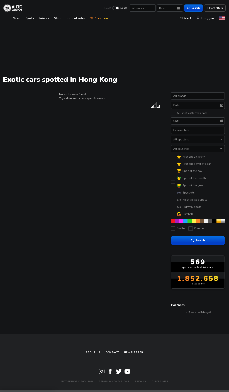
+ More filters (214, 8)
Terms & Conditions (114, 381)
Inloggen (205, 18)
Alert (186, 18)
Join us (44, 18)
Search (192, 8)
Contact (112, 352)
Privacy (141, 381)
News (107, 8)
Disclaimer (160, 381)
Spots (123, 8)
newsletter (133, 352)
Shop (58, 18)
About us (93, 352)
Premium (99, 18)
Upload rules (76, 18)
